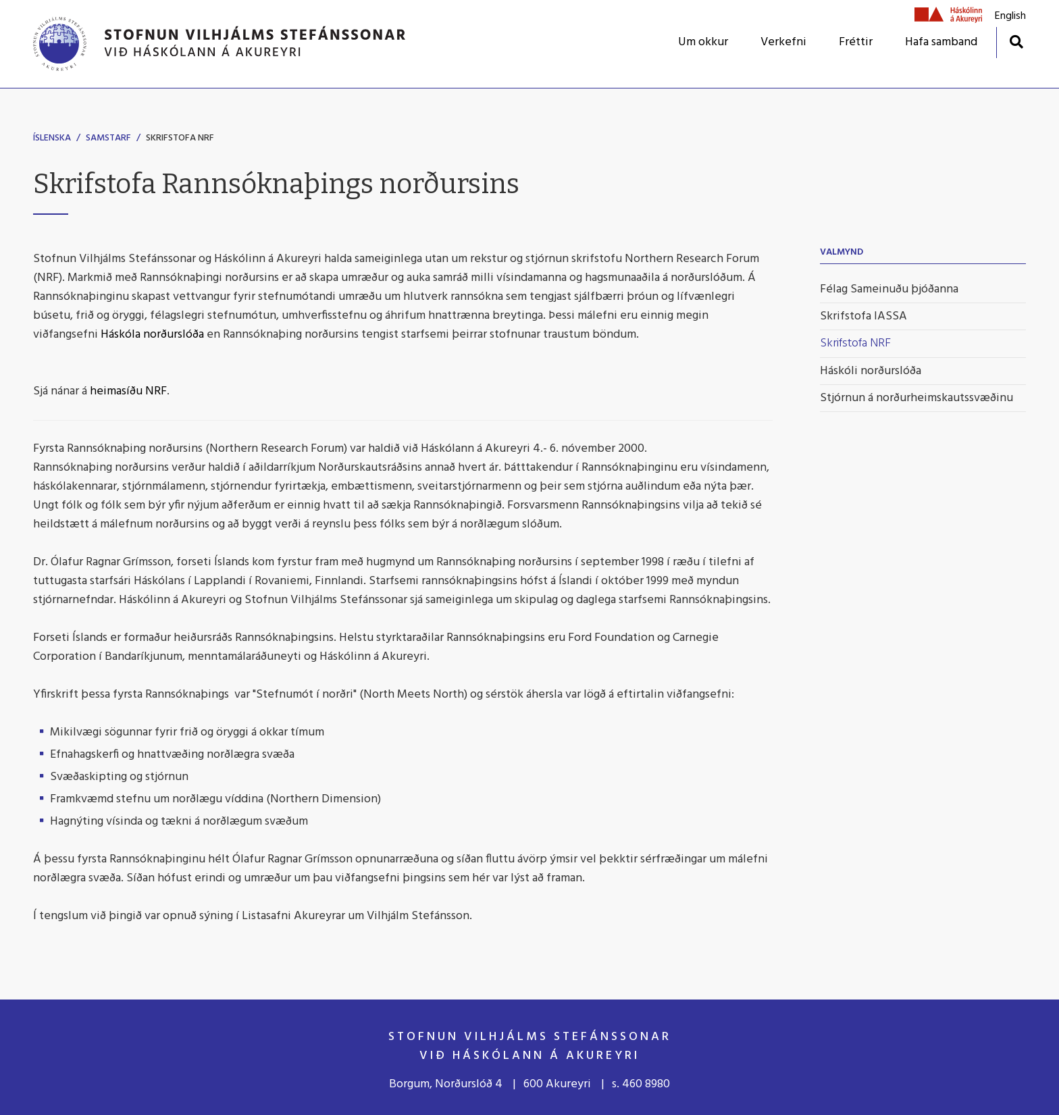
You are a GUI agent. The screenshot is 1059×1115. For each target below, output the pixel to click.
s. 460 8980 (641, 1084)
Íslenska (52, 138)
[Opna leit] (1016, 41)
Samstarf (108, 138)
